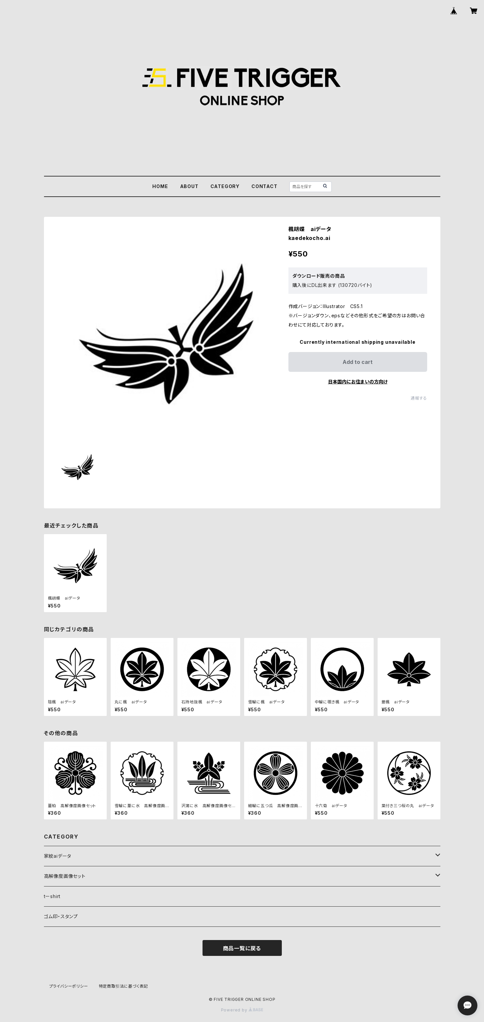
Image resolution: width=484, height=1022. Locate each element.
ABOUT (189, 186)
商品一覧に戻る (242, 948)
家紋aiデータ (58, 856)
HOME (160, 186)
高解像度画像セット (65, 876)
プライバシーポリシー (68, 986)
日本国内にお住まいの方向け (358, 381)
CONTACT (264, 186)
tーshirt (52, 896)
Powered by (242, 1009)
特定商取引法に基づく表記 (123, 986)
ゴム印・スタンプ (61, 916)
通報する (419, 398)
